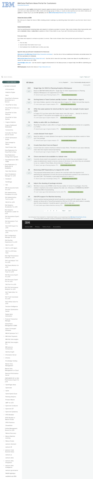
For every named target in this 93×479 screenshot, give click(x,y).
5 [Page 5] (56, 210)
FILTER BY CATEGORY (9, 86)
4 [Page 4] (53, 210)
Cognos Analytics (50, 104)
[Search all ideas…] (12, 77)
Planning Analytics (52, 95)
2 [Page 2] (47, 210)
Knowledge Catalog (52, 178)
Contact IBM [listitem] (28, 226)
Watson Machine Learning (53, 205)
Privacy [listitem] (37, 226)
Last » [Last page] (70, 210)
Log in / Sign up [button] (85, 77)
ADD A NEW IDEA (11, 82)
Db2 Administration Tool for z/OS (54, 192)
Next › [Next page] (64, 210)
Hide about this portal (23, 5)
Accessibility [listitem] (57, 226)
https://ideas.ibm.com (70, 12)
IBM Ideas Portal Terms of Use (78, 217)
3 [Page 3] (50, 210)
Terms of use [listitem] (46, 226)
